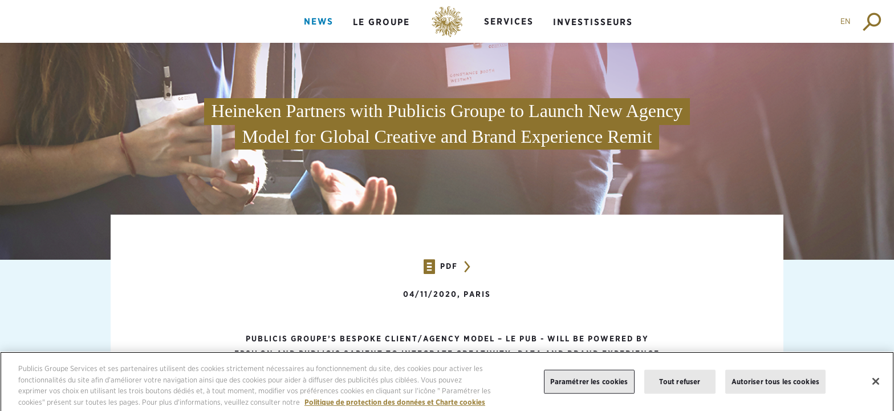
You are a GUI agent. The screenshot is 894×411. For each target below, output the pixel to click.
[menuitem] (318, 31)
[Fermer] (875, 385)
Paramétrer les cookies (589, 385)
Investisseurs (593, 22)
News (319, 21)
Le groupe (381, 22)
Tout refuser (680, 385)
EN (845, 21)
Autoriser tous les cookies (775, 385)
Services (509, 21)
